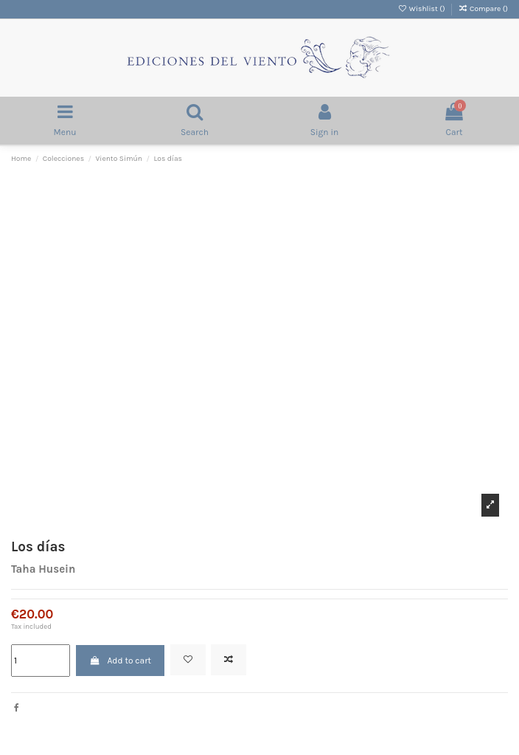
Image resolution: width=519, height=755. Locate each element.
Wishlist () (422, 8)
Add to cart (120, 660)
